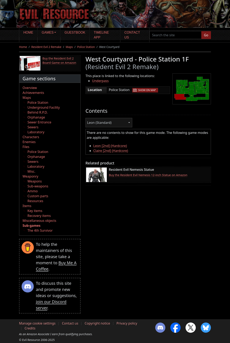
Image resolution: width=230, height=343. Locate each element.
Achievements (33, 92)
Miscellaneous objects (39, 220)
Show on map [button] (147, 90)
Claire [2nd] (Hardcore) (110, 150)
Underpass (100, 81)
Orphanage (36, 117)
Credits (30, 328)
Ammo (32, 191)
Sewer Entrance (39, 122)
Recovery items (39, 215)
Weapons (34, 181)
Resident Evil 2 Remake (46, 47)
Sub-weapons (37, 186)
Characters (31, 137)
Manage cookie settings (37, 323)
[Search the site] (175, 35)
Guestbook (75, 32)
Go (206, 35)
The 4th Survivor (40, 230)
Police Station (86, 47)
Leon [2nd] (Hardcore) (110, 146)
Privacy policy (126, 323)
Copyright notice (97, 323)
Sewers (32, 127)
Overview (30, 87)
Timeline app (101, 35)
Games (48, 32)
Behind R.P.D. (37, 112)
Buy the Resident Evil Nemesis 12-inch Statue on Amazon (148, 175)
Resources (35, 201)
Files (26, 147)
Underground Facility (43, 107)
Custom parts (37, 196)
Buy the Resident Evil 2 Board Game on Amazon (59, 60)
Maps (69, 47)
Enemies (29, 142)
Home (28, 32)
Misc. (31, 171)
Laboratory (35, 132)
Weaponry (30, 176)
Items (27, 206)
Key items (34, 211)
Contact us (132, 35)
